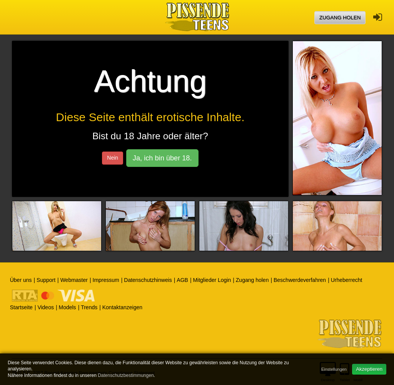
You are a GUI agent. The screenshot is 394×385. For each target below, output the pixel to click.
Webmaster (74, 280)
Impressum (106, 280)
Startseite (21, 307)
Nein (112, 158)
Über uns (21, 280)
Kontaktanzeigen (122, 307)
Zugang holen (340, 17)
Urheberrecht (346, 280)
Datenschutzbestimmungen (126, 375)
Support (46, 280)
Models (67, 307)
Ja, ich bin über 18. (162, 158)
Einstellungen (334, 369)
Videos (45, 307)
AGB (182, 280)
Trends (89, 307)
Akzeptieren (369, 369)
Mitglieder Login (212, 280)
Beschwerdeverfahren (300, 280)
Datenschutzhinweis (148, 280)
